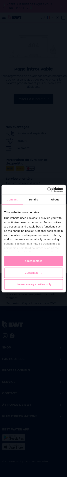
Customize (34, 272)
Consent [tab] (12, 199)
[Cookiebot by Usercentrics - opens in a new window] (48, 189)
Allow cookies (33, 260)
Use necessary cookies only (33, 284)
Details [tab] (33, 199)
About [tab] (55, 199)
